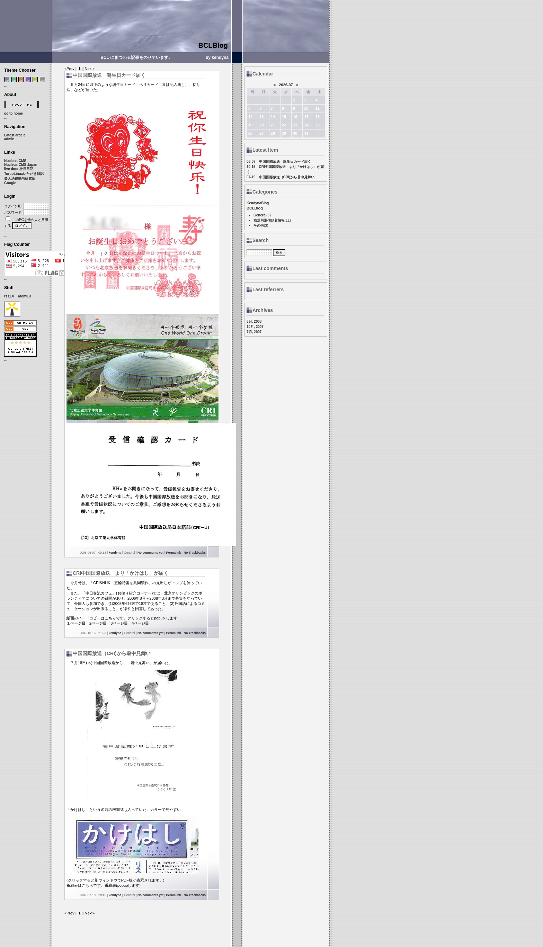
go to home (13, 113)
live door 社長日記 (18, 169)
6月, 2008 (254, 321)
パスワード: (13, 212)
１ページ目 (76, 623)
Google (10, 183)
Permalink (173, 552)
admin (9, 139)
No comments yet (150, 552)
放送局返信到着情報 (269, 220)
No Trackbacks (195, 552)
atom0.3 (24, 296)
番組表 (110, 885)
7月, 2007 (254, 332)
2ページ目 (98, 623)
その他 (258, 225)
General (259, 215)
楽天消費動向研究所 (19, 178)
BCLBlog (213, 45)
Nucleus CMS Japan (20, 165)
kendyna (115, 552)
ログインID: (13, 206)
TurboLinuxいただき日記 (24, 174)
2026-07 (286, 85)
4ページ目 (140, 623)
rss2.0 (9, 296)
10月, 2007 (255, 327)
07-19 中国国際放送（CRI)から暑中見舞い (280, 177)
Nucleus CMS (15, 161)
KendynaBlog (258, 203)
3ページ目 (119, 623)
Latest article (15, 135)
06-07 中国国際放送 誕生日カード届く (279, 161)
